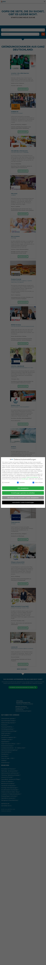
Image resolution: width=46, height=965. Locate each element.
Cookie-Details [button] (15, 505)
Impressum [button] (31, 505)
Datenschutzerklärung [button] (23, 505)
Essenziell (5, 482)
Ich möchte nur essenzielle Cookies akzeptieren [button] (23, 497)
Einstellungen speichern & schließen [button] (23, 493)
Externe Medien (38, 482)
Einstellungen (24, 478)
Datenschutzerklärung (32, 477)
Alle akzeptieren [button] (23, 488)
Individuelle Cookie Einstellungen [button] (23, 502)
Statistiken (21, 482)
